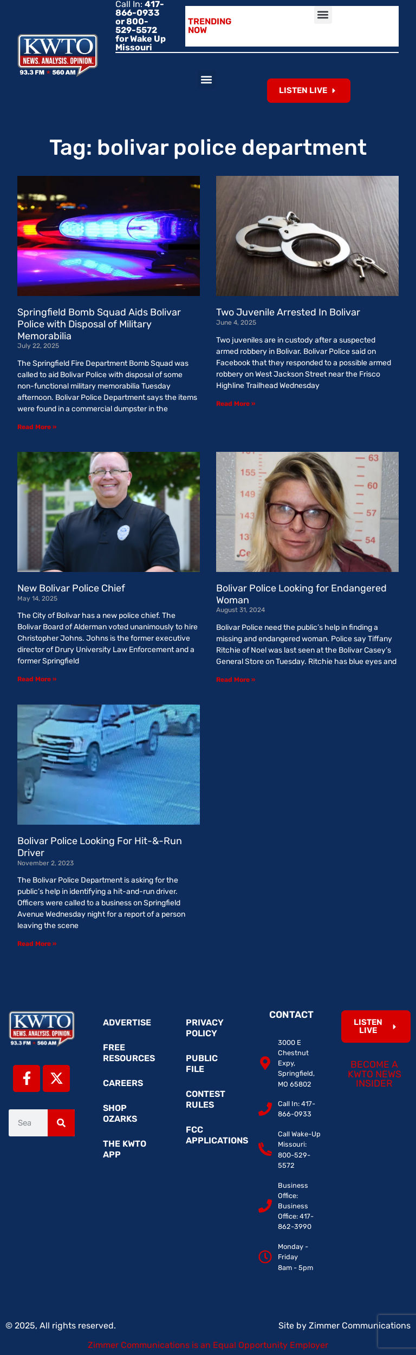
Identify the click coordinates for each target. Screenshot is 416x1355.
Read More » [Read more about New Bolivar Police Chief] (36, 679)
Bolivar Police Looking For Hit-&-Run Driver (99, 847)
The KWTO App (124, 1149)
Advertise (127, 1022)
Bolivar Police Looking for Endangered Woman (301, 594)
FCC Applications (213, 1135)
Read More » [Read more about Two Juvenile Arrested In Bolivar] (235, 403)
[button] (323, 15)
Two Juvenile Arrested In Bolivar (288, 312)
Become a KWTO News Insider (374, 1074)
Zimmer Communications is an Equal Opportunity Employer (208, 1345)
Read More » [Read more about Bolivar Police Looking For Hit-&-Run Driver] (36, 944)
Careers (123, 1083)
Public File (202, 1063)
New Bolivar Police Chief (71, 588)
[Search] (61, 1122)
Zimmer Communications (360, 1325)
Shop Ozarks (120, 1113)
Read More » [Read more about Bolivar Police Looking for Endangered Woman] (235, 679)
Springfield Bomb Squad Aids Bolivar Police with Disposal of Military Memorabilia (99, 323)
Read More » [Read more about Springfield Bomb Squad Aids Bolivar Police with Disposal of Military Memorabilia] (36, 427)
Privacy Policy (205, 1027)
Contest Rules (205, 1099)
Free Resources (129, 1052)
